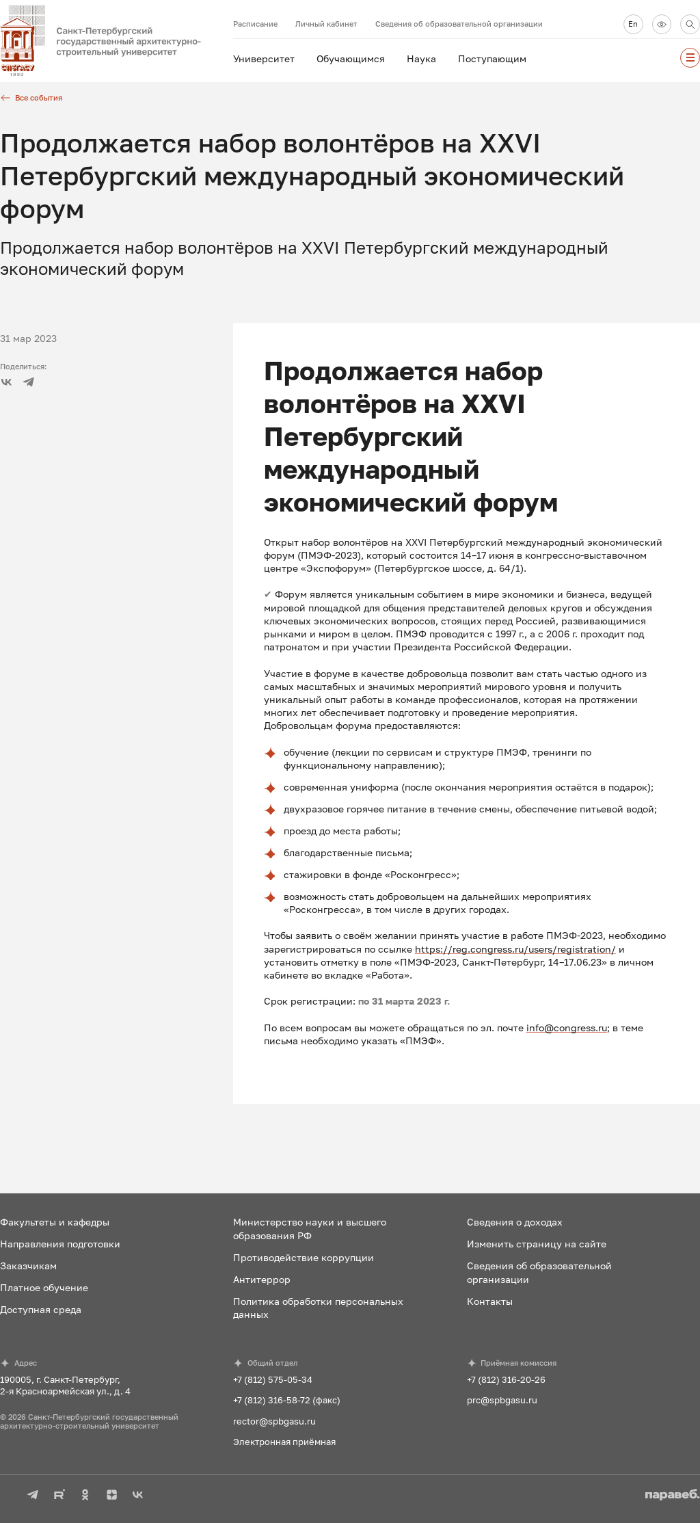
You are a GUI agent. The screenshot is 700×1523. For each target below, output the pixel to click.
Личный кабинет (326, 23)
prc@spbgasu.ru (502, 1399)
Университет (264, 58)
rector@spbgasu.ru (274, 1421)
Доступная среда (40, 1309)
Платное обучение (44, 1287)
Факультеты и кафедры (54, 1222)
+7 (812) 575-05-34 (272, 1379)
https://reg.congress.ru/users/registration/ (515, 949)
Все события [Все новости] (31, 97)
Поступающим (492, 58)
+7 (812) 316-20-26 (506, 1379)
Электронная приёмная (284, 1441)
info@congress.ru (566, 1027)
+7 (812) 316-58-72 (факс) (286, 1399)
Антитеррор (262, 1279)
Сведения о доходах (515, 1222)
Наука (421, 58)
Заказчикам (28, 1265)
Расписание (255, 23)
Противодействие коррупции (303, 1257)
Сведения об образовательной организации (459, 23)
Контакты (490, 1301)
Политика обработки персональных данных (318, 1307)
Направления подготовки (60, 1243)
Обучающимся (351, 58)
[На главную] (116, 41)
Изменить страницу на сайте (536, 1243)
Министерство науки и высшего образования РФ (309, 1228)
